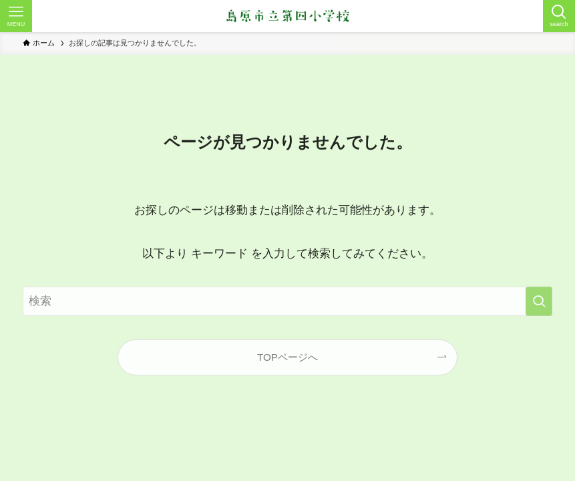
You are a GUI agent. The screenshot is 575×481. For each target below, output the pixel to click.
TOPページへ (287, 357)
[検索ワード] (287, 301)
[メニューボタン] (16, 16)
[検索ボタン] (559, 16)
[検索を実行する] (539, 301)
